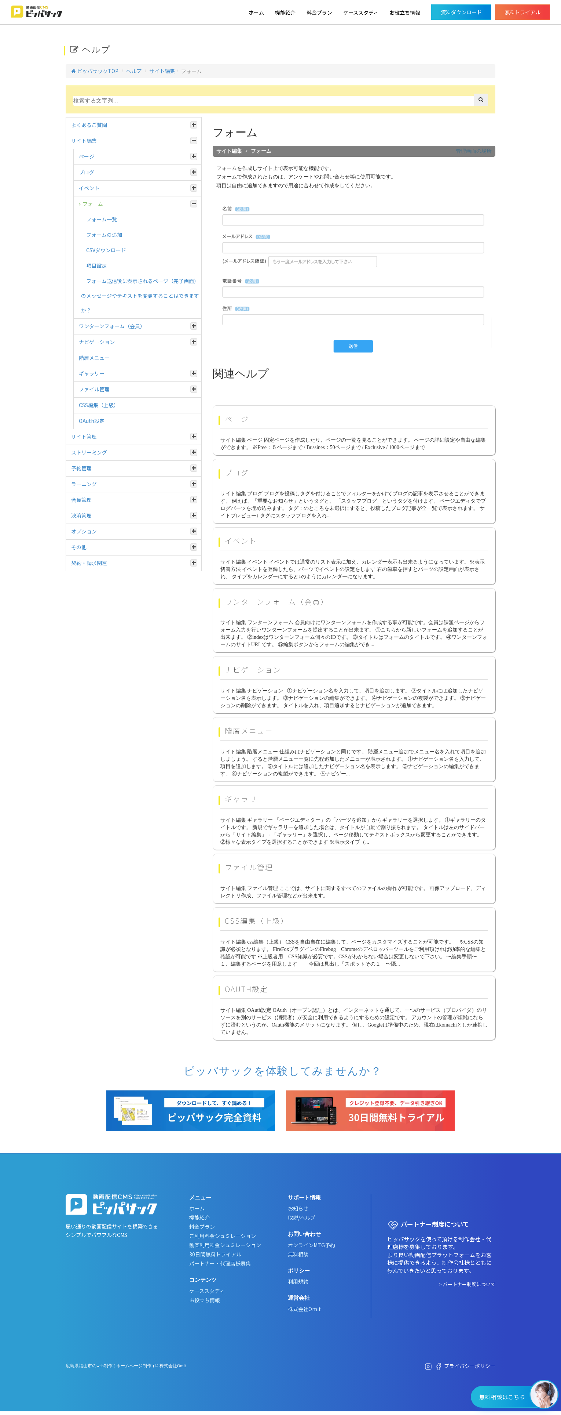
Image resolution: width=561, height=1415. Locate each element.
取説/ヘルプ (301, 1217)
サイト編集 (162, 71)
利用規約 (298, 1281)
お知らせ (298, 1208)
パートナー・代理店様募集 (220, 1263)
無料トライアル (522, 12)
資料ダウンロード (461, 12)
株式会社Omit (304, 1309)
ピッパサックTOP (94, 71)
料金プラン (319, 12)
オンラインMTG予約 (311, 1245)
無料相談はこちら (502, 1397)
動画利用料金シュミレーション (225, 1245)
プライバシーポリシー (469, 1365)
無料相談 (298, 1254)
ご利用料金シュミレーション (222, 1236)
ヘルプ (134, 71)
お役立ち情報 (404, 12)
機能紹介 (285, 12)
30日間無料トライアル (215, 1254)
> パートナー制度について (467, 1284)
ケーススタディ (360, 12)
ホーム (256, 12)
